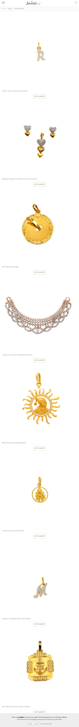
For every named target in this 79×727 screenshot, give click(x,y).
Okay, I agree (33, 724)
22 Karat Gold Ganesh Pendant (13, 531)
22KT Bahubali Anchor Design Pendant (16, 707)
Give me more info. (46, 724)
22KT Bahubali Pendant (10, 267)
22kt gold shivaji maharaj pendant (14, 443)
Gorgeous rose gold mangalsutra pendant (17, 355)
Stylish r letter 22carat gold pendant (15, 91)
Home (3, 8)
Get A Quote (39, 96)
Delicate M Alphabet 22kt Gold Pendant (16, 619)
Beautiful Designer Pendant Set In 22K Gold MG (19, 179)
